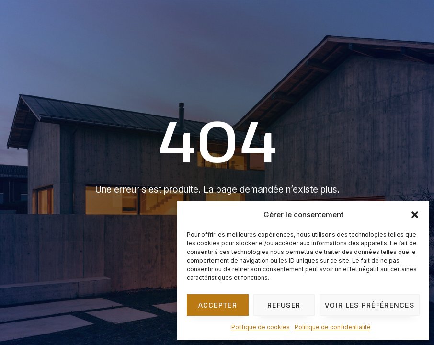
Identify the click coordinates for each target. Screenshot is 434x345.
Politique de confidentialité (333, 327)
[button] (415, 214)
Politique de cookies (260, 327)
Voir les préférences (369, 305)
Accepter (217, 305)
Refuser (283, 305)
